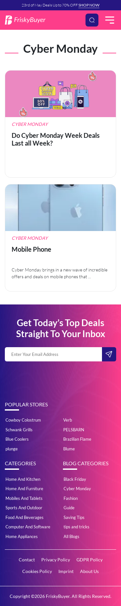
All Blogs (71, 536)
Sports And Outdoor (23, 507)
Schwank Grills (19, 429)
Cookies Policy (37, 571)
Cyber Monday (77, 488)
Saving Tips (74, 517)
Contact (27, 559)
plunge (11, 448)
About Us (89, 571)
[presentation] (54, 378)
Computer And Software (27, 526)
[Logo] (25, 20)
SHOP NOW (88, 5)
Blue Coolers (17, 439)
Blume (69, 448)
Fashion (71, 498)
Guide (69, 507)
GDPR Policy (89, 559)
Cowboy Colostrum (23, 420)
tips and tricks (76, 526)
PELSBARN (73, 429)
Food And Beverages (24, 517)
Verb (67, 420)
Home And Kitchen (22, 479)
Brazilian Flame (77, 439)
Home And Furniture (24, 488)
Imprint (66, 571)
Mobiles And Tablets (24, 498)
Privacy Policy (55, 559)
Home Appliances (21, 536)
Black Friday (75, 479)
